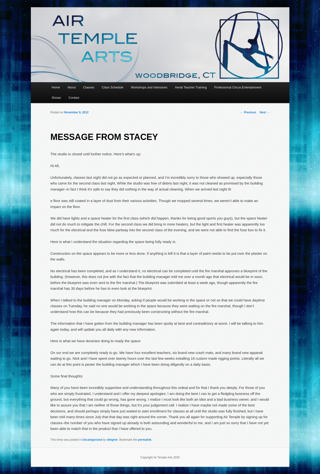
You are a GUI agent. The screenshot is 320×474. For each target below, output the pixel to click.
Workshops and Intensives (149, 87)
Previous (248, 112)
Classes (88, 87)
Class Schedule (112, 87)
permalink (145, 439)
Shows (56, 97)
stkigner (112, 439)
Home (56, 87)
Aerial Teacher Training (191, 87)
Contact (73, 97)
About (71, 87)
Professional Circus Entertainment (237, 87)
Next (264, 112)
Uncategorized (92, 439)
